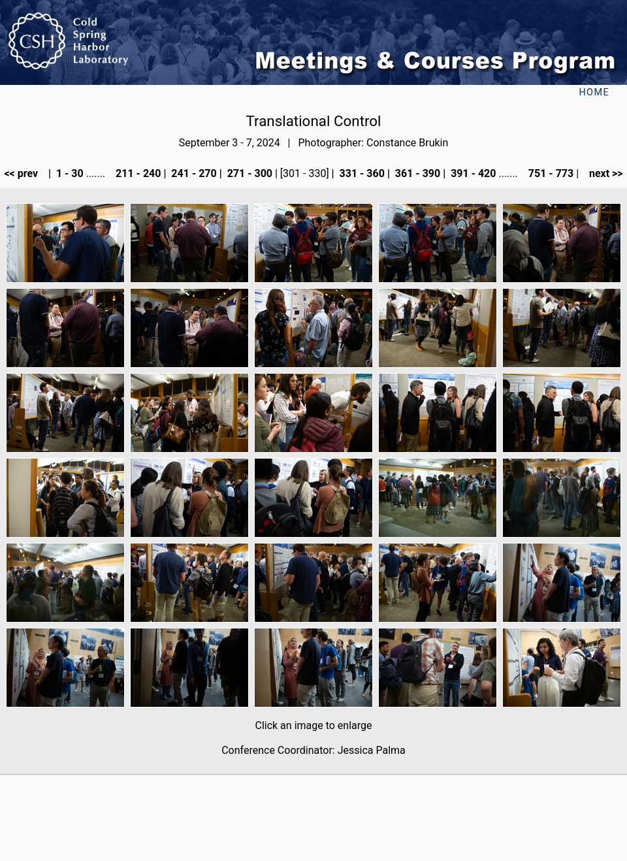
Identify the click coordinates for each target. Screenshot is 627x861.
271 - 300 (248, 173)
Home (594, 92)
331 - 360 (361, 173)
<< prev (25, 173)
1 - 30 (69, 173)
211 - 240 (137, 173)
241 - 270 (192, 173)
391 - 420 (472, 173)
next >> (602, 173)
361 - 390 (416, 173)
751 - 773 (549, 173)
